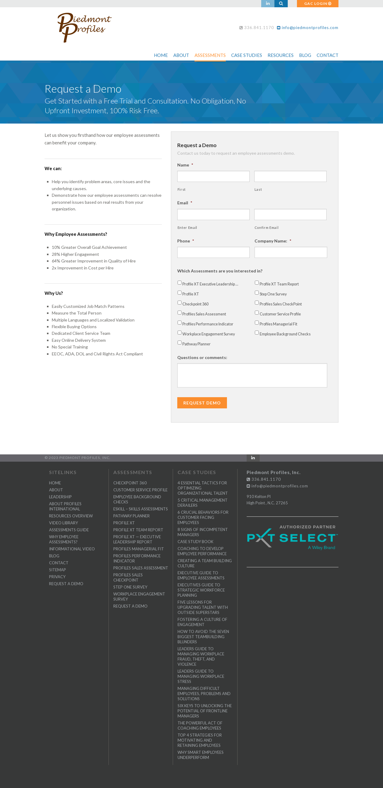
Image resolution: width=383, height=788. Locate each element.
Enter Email (187, 227)
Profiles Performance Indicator (207, 324)
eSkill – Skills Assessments (140, 508)
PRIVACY (57, 576)
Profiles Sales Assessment (204, 314)
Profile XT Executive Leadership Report (211, 284)
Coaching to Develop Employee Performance (202, 551)
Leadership (60, 496)
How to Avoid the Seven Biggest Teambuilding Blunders (203, 636)
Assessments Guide (69, 529)
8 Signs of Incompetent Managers (203, 532)
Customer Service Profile (280, 314)
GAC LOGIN (317, 3)
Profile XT (190, 294)
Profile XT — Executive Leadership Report (137, 539)
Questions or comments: (202, 357)
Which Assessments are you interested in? (219, 270)
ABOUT (56, 489)
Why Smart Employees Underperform (201, 755)
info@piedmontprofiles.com (307, 27)
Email (184, 202)
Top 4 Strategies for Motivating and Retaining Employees (200, 740)
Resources (281, 55)
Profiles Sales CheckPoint (281, 304)
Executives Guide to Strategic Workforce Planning (201, 590)
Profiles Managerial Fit (278, 324)
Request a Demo (66, 583)
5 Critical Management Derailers (203, 503)
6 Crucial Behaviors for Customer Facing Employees (203, 517)
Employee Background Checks (285, 334)
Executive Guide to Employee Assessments (201, 575)
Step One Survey (273, 294)
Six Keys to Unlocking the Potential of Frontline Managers (205, 710)
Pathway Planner (196, 344)
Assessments (210, 55)
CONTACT (58, 562)
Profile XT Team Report (279, 284)
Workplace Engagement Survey (208, 334)
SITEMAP (57, 569)
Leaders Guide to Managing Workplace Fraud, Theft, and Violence (201, 656)
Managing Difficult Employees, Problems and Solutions (204, 693)
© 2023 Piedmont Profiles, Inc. (78, 457)
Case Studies (246, 55)
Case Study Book (195, 541)
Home (161, 55)
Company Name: (273, 240)
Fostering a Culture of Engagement (202, 622)
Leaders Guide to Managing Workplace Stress (201, 676)
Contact (327, 55)
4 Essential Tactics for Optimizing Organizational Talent (203, 488)
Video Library (63, 522)
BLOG (54, 555)
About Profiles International (65, 506)
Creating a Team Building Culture (205, 563)
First (182, 189)
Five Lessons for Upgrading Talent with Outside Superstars (203, 607)
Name (185, 164)
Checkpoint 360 (195, 304)
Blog (305, 55)
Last (258, 189)
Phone (185, 240)
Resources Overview (71, 515)
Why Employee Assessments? (63, 539)
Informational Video (72, 548)
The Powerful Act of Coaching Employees (200, 725)
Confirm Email (267, 227)
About (181, 55)
